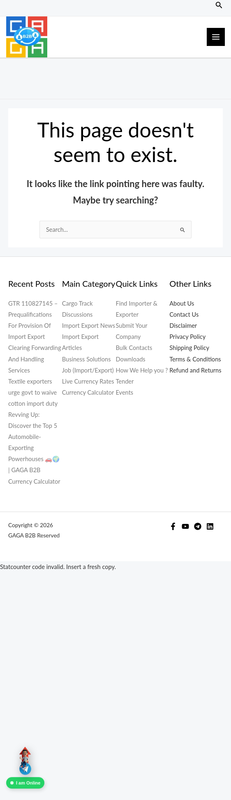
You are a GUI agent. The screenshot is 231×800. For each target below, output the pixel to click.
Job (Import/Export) (88, 370)
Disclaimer (183, 325)
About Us (181, 303)
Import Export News (88, 325)
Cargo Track (77, 303)
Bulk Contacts (134, 347)
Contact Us (184, 314)
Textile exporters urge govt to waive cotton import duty (33, 392)
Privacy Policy (187, 336)
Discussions (77, 314)
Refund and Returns (195, 370)
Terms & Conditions (195, 359)
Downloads (131, 359)
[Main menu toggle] (216, 37)
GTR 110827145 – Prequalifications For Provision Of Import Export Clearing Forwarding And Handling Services (34, 337)
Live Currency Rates (88, 381)
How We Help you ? (142, 370)
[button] (219, 5)
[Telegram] (197, 526)
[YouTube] (185, 526)
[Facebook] (173, 526)
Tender (125, 381)
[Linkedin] (210, 526)
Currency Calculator (34, 481)
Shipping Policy (189, 347)
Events (125, 392)
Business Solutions (86, 359)
